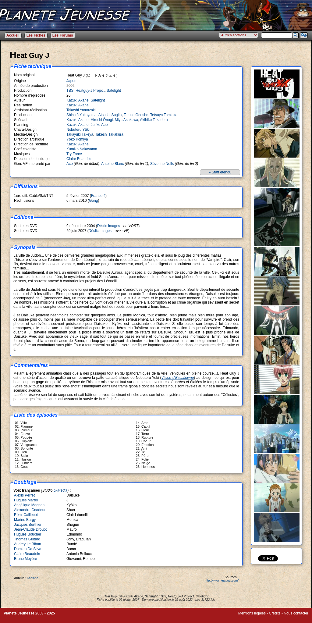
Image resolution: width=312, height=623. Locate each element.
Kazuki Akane (77, 100)
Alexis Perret (24, 495)
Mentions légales (252, 613)
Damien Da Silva (27, 549)
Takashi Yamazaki (81, 110)
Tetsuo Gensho (136, 115)
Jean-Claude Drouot (30, 529)
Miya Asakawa (126, 120)
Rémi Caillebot (26, 515)
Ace (69, 164)
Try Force (74, 154)
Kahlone (32, 578)
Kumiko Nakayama (81, 149)
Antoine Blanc (112, 164)
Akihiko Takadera (154, 120)
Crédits (275, 613)
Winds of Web (249, 617)
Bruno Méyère (25, 559)
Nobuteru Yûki (78, 129)
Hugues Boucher (27, 534)
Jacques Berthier (27, 524)
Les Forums (62, 35)
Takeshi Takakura (109, 134)
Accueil (13, 35)
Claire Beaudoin (79, 159)
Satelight (114, 90)
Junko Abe (99, 125)
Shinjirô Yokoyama (81, 115)
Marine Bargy (25, 520)
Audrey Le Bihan (27, 544)
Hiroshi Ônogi (101, 120)
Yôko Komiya (77, 139)
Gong (93, 200)
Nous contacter (296, 613)
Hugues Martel (26, 500)
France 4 (98, 196)
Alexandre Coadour (29, 510)
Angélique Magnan (29, 505)
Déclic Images (108, 226)
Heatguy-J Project (90, 90)
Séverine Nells (162, 164)
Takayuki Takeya (79, 134)
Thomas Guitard (27, 539)
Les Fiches (36, 35)
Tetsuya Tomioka (163, 115)
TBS (69, 90)
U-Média (60, 490)
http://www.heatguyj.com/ (222, 580)
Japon (71, 81)
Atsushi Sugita (110, 115)
